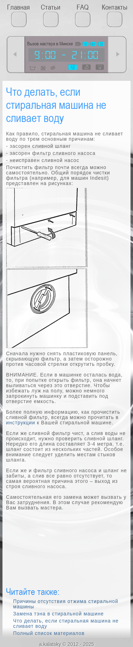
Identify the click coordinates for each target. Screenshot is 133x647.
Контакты (114, 7)
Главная (18, 7)
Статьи (50, 7)
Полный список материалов (48, 633)
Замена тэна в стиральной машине (58, 614)
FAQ (83, 7)
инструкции (20, 422)
